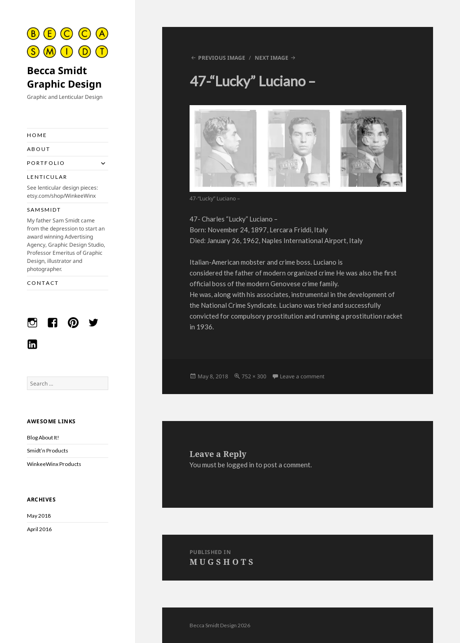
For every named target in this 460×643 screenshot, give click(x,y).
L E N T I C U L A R (67, 186)
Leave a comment (302, 376)
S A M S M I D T (67, 239)
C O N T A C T (42, 282)
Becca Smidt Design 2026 (220, 625)
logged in (240, 465)
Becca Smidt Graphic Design (64, 76)
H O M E (36, 135)
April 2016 (39, 529)
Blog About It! (43, 437)
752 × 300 (254, 376)
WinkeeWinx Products (54, 464)
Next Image (271, 58)
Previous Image (221, 58)
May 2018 (39, 515)
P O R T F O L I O (45, 163)
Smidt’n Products (47, 450)
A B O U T (38, 149)
